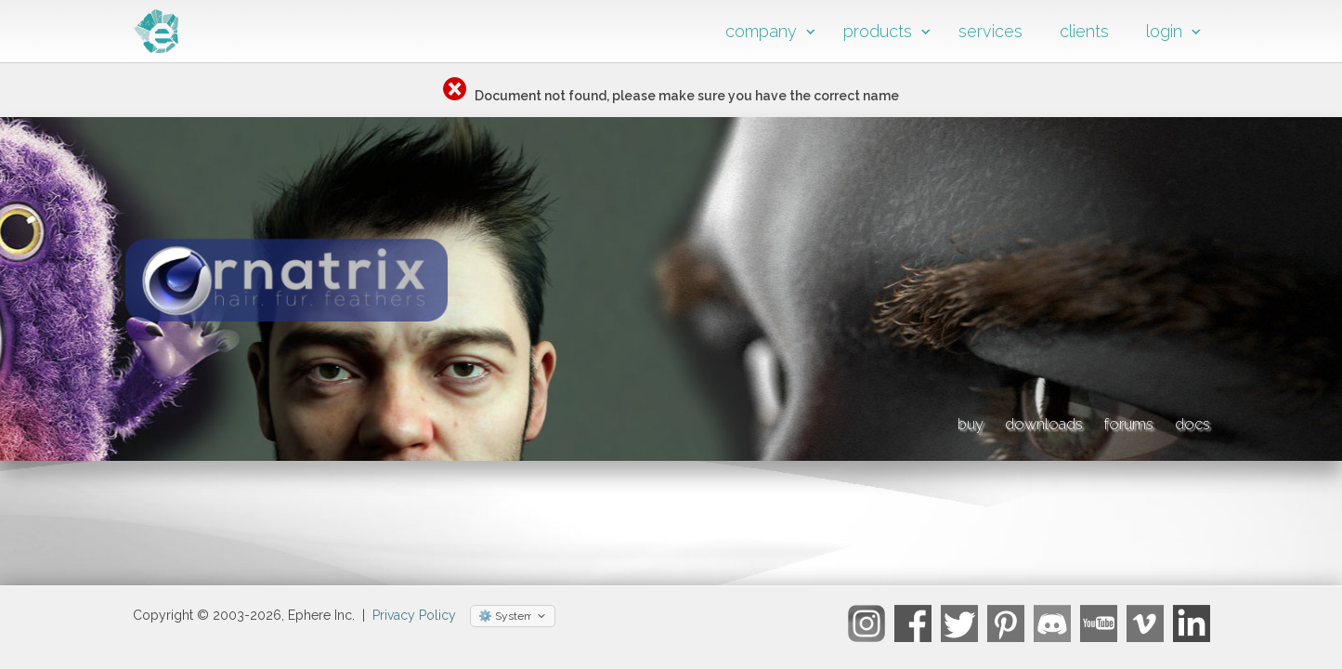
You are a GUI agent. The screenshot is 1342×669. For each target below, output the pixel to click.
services (990, 31)
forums (1083, 421)
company (761, 31)
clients (1084, 31)
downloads (950, 421)
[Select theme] (512, 624)
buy (832, 421)
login (1164, 31)
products (877, 31)
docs (1187, 421)
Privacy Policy (414, 623)
